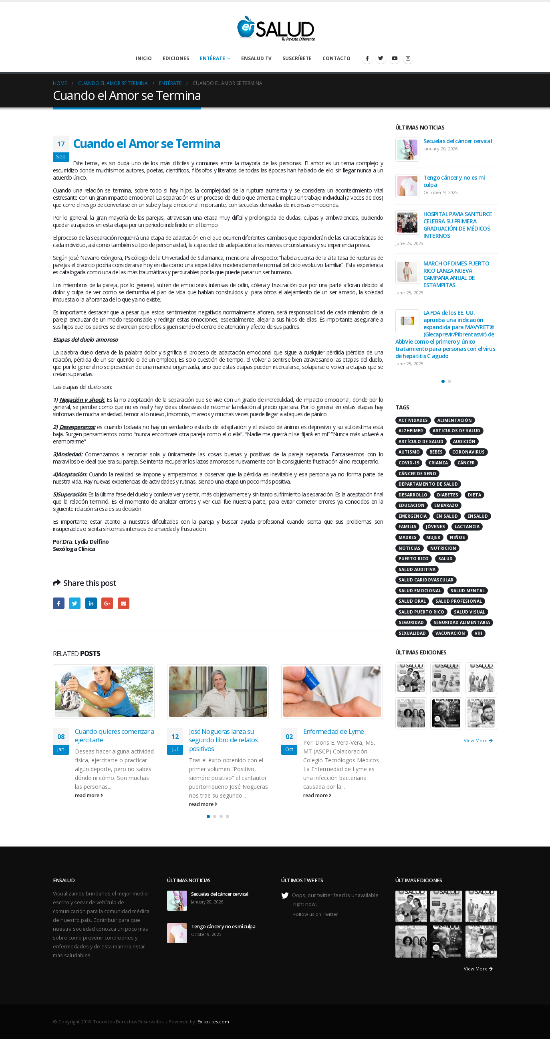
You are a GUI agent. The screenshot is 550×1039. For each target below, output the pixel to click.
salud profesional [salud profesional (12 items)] (458, 601)
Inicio (144, 58)
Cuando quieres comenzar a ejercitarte (114, 736)
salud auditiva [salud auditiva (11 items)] (417, 569)
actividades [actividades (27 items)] (413, 420)
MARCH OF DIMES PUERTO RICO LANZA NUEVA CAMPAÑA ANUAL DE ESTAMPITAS (456, 274)
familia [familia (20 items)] (407, 526)
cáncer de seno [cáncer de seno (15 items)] (417, 473)
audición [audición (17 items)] (464, 441)
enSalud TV (256, 58)
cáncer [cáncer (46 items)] (466, 463)
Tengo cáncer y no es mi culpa (454, 181)
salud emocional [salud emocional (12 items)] (420, 590)
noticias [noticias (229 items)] (410, 548)
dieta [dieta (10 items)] (474, 495)
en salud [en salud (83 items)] (447, 516)
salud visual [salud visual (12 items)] (469, 612)
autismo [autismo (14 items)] (409, 452)
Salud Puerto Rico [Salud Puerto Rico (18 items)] (421, 612)
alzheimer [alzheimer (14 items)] (411, 430)
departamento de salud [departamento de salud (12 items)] (428, 484)
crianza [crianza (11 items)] (438, 463)
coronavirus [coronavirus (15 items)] (468, 452)
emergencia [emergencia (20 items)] (413, 516)
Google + (107, 603)
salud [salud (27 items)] (445, 558)
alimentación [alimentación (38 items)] (454, 420)
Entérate (212, 58)
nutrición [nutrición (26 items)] (443, 548)
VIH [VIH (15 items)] (478, 633)
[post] (407, 150)
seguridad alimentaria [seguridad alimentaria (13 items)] (461, 622)
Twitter (75, 603)
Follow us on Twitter (315, 914)
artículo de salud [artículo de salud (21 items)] (421, 441)
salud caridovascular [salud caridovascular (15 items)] (426, 580)
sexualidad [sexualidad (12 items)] (412, 633)
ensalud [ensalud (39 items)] (477, 516)
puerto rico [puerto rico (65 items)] (414, 558)
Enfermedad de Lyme (333, 731)
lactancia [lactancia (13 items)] (467, 526)
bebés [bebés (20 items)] (436, 452)
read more (89, 795)
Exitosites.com (213, 1022)
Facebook (58, 603)
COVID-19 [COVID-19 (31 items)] (409, 463)
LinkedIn (91, 603)
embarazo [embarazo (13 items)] (446, 505)
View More (478, 740)
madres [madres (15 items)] (408, 537)
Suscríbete (297, 58)
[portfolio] (411, 677)
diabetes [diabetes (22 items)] (447, 495)
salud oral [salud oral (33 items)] (412, 601)
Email (123, 603)
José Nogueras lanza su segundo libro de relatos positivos (223, 740)
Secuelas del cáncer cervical (457, 141)
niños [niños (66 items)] (457, 537)
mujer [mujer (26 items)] (433, 537)
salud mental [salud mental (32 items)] (468, 590)
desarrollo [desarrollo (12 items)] (413, 495)
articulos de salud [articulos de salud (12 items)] (456, 430)
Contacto (336, 58)
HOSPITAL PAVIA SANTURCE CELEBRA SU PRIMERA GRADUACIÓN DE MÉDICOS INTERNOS (457, 224)
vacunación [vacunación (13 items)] (450, 633)
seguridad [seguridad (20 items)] (411, 622)
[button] (208, 816)
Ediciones (176, 58)
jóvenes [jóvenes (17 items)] (435, 526)
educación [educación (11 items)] (412, 505)
